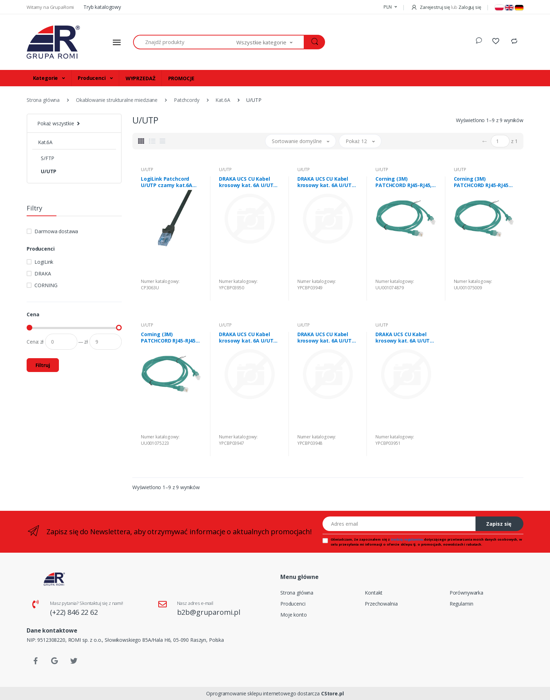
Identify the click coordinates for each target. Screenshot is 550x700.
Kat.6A (45, 142)
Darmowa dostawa (56, 231)
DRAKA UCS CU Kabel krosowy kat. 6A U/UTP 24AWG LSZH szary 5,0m (405, 337)
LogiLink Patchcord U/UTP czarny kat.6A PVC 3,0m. (166, 182)
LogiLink (43, 261)
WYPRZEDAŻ (140, 78)
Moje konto (293, 614)
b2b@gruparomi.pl (209, 612)
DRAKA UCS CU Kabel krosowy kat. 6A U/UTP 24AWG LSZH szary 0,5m (248, 337)
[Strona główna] (53, 42)
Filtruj (42, 365)
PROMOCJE (181, 78)
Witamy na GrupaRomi (51, 7)
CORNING (45, 285)
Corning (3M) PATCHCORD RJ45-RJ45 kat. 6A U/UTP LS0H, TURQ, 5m (168, 337)
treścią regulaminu (407, 539)
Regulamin (461, 603)
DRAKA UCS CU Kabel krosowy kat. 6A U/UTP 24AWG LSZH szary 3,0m (248, 182)
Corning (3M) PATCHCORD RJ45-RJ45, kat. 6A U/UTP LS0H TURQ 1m (403, 182)
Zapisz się (498, 523)
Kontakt (374, 592)
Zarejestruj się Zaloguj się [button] (446, 7)
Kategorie (46, 78)
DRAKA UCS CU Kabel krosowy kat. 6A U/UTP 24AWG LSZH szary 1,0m (327, 337)
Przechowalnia (381, 603)
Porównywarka (466, 592)
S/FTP (47, 158)
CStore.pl (332, 693)
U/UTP (48, 171)
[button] (390, 7)
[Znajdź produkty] (185, 42)
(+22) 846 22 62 (74, 612)
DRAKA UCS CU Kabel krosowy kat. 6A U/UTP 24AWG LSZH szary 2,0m (327, 182)
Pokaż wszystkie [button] (55, 123)
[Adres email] (399, 523)
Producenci (92, 78)
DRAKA (42, 273)
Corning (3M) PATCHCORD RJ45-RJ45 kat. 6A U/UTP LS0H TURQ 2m (481, 182)
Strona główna (296, 592)
